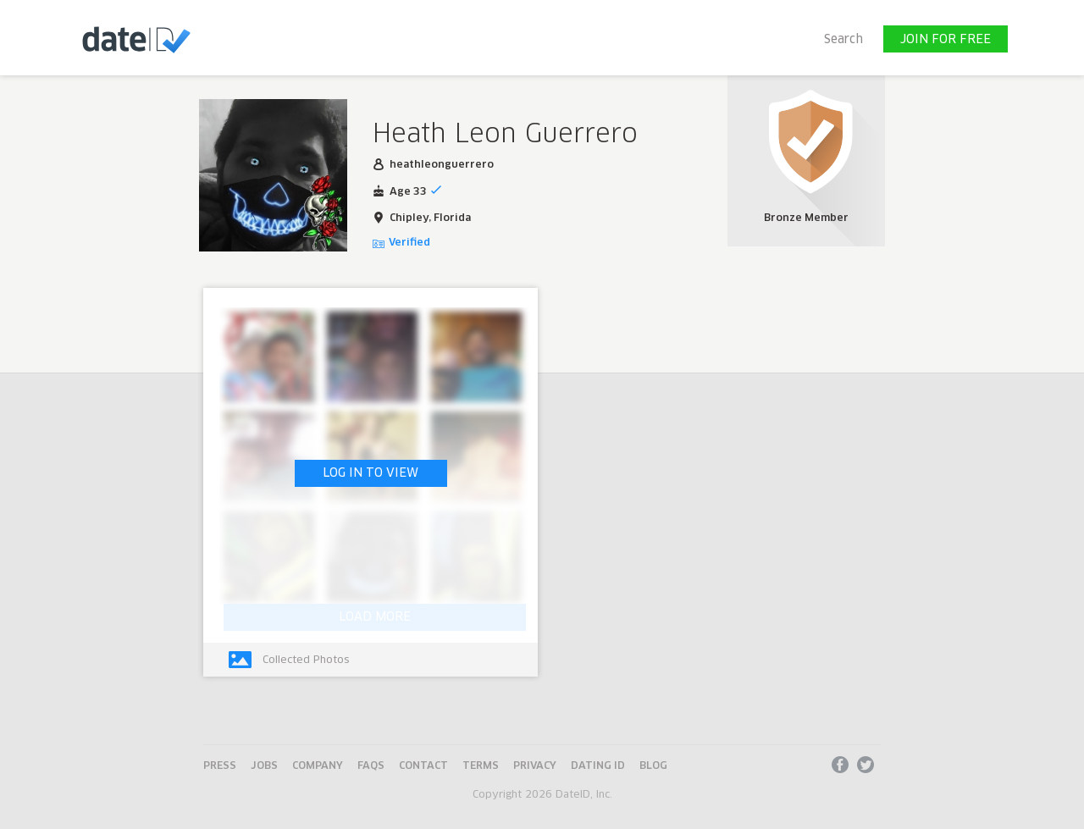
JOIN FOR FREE (945, 40)
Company (317, 766)
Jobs (264, 766)
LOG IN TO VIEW (370, 473)
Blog (653, 766)
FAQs (370, 766)
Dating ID (598, 766)
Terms (480, 766)
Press (219, 766)
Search (843, 40)
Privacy (534, 766)
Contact (423, 766)
